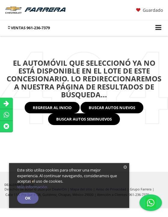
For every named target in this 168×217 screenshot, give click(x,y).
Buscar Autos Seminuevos (84, 119)
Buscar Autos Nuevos (112, 107)
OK (28, 198)
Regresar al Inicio (52, 107)
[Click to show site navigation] (158, 28)
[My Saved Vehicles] (149, 10)
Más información (32, 187)
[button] (29, 28)
